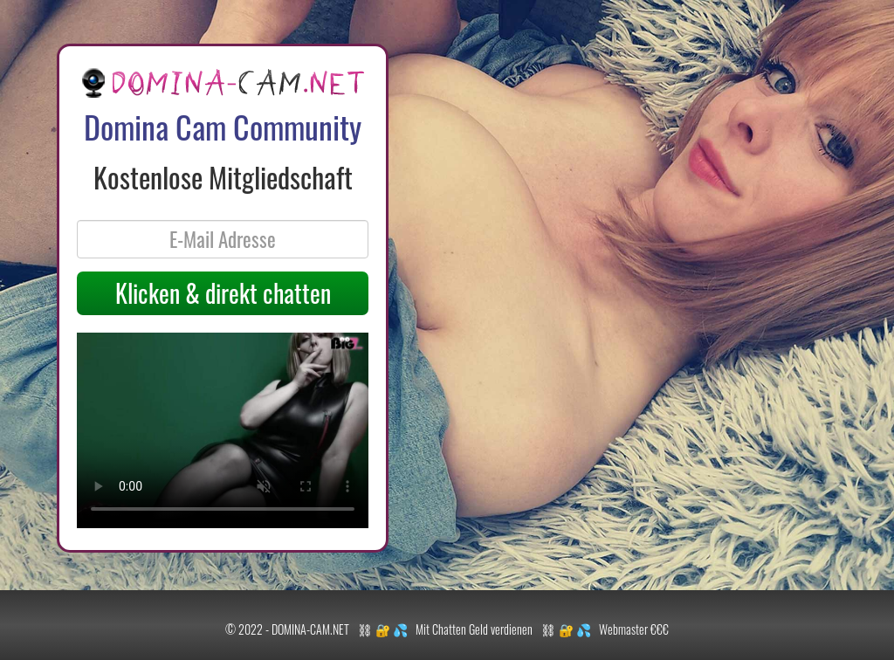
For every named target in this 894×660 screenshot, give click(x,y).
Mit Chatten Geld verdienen (474, 629)
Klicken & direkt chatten (223, 293)
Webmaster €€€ (634, 629)
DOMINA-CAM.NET (310, 629)
